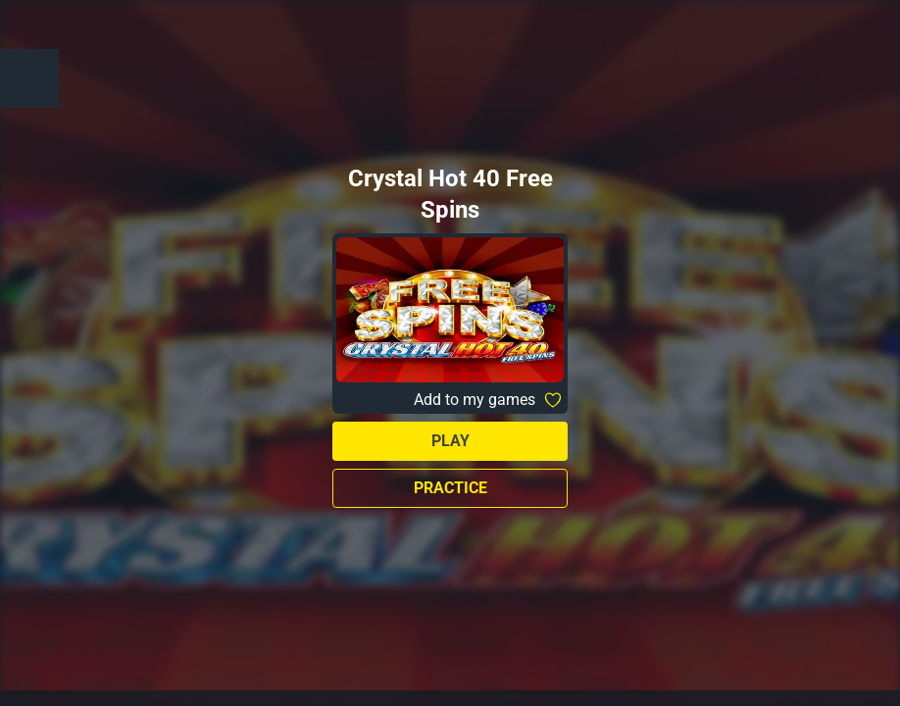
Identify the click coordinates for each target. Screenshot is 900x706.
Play (450, 440)
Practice (450, 488)
